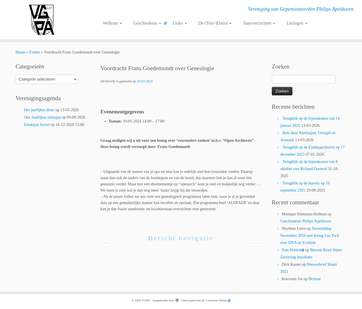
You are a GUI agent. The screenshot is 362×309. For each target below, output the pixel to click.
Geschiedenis (147, 23)
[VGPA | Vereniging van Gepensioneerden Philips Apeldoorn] (41, 20)
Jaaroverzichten (259, 23)
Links (180, 23)
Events (34, 52)
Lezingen (296, 23)
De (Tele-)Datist (215, 23)
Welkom (112, 23)
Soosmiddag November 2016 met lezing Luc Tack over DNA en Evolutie (309, 235)
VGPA (146, 300)
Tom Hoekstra (293, 250)
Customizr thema (216, 300)
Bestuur (315, 279)
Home (20, 52)
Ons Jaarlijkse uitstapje (42, 117)
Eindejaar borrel (37, 125)
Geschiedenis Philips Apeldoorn (305, 221)
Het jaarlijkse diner (39, 110)
